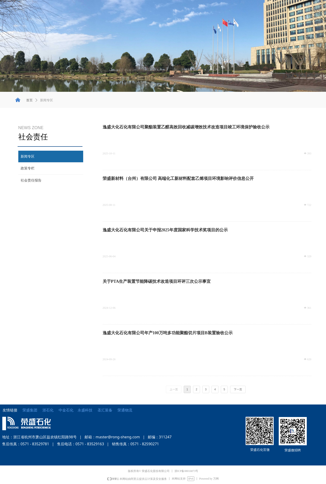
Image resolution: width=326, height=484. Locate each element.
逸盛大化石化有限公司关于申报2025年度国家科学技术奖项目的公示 (165, 230)
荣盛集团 (29, 410)
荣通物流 (124, 410)
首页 (29, 100)
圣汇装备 (107, 410)
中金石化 (66, 410)
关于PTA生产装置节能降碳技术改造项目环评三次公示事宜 (157, 281)
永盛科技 (85, 410)
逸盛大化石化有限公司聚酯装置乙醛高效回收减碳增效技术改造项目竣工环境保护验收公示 (186, 127)
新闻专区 (46, 100)
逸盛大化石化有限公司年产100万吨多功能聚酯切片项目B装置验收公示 (168, 333)
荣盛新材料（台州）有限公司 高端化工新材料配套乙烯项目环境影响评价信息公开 (178, 178)
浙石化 (48, 410)
